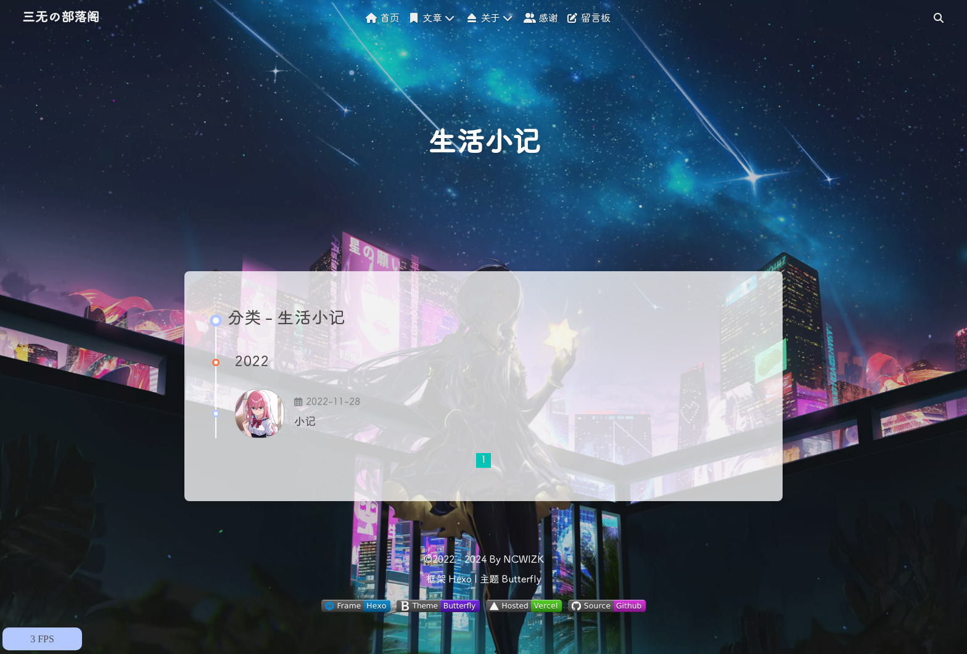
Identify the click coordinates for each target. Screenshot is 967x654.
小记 (305, 422)
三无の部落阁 (60, 18)
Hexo (460, 579)
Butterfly (521, 579)
